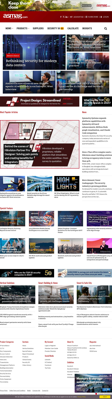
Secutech (70, 366)
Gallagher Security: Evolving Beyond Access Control (10, 229)
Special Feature (6, 208)
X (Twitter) (48, 362)
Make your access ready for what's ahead (12, 257)
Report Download (28, 354)
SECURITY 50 (53, 28)
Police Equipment (5, 379)
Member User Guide (51, 348)
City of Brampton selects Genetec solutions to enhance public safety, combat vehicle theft (93, 316)
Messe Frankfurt (72, 345)
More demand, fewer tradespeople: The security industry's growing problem (94, 183)
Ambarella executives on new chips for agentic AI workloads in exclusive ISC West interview (12, 195)
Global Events (26, 359)
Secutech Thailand (73, 371)
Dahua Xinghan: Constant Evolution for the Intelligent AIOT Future (70, 230)
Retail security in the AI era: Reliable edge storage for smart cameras (38, 195)
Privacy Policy (4, 390)
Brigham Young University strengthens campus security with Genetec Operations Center (17, 308)
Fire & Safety (4, 382)
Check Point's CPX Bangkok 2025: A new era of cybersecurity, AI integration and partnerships (99, 258)
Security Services (5, 373)
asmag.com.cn (71, 355)
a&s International (95, 345)
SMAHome (93, 351)
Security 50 (26, 362)
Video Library (26, 365)
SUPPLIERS (38, 28)
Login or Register (50, 345)
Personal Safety (5, 376)
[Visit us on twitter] (63, 17)
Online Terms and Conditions (17, 390)
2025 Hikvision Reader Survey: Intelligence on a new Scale (39, 229)
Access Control (5, 354)
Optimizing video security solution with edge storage (99, 229)
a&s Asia (92, 348)
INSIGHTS (87, 28)
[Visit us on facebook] (61, 17)
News (24, 345)
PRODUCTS (23, 28)
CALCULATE (73, 28)
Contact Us (45, 390)
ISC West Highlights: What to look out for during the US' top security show (66, 195)
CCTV (2, 348)
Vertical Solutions (7, 282)
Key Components (5, 351)
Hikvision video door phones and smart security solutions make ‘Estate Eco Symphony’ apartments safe (55, 309)
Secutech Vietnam (73, 369)
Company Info (36, 390)
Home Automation (6, 371)
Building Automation (6, 368)
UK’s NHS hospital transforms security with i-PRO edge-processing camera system (16, 316)
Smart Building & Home (48, 282)
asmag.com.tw (71, 352)
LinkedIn (47, 359)
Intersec (69, 374)
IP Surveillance (4, 345)
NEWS (9, 28)
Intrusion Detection (6, 357)
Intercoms (3, 359)
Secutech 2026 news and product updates (69, 257)
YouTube (48, 368)
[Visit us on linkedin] (66, 17)
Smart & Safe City (84, 282)
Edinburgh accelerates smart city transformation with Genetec (89, 323)
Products (25, 357)
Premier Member (50, 351)
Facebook (48, 365)
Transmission (4, 362)
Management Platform (7, 365)
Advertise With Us (73, 357)
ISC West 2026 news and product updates (40, 257)
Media (29, 390)
